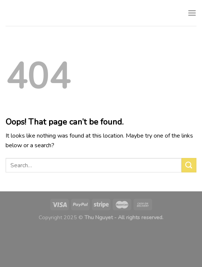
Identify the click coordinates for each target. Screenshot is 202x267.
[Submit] (189, 165)
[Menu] (191, 13)
